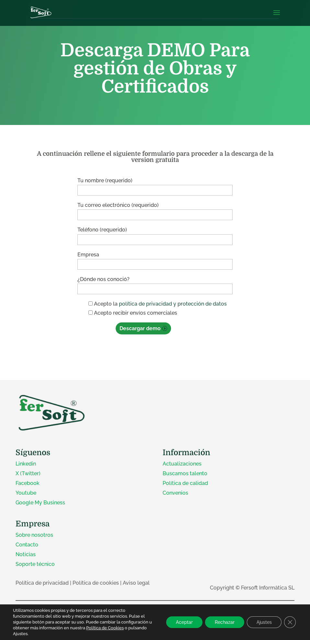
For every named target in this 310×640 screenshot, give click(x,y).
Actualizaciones (182, 464)
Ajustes (264, 622)
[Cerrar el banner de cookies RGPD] (290, 622)
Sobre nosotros (34, 535)
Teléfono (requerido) (155, 234)
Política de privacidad (42, 583)
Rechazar (225, 622)
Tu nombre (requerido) (155, 185)
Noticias (26, 554)
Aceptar (184, 622)
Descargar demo (140, 328)
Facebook (28, 483)
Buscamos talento (185, 473)
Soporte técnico (35, 564)
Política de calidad (185, 483)
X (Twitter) (28, 473)
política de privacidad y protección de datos (173, 304)
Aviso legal (136, 583)
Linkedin (26, 464)
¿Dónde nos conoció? (155, 284)
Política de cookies (96, 583)
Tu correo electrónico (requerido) (155, 210)
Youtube (26, 493)
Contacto (27, 545)
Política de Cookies (105, 627)
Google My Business (40, 503)
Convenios (175, 493)
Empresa (155, 259)
